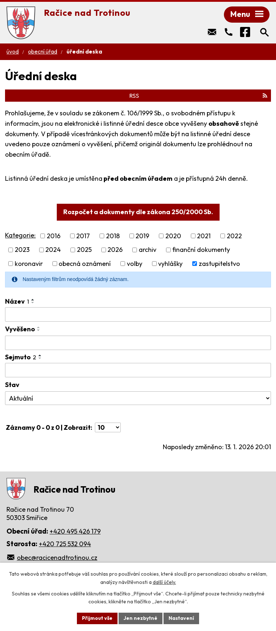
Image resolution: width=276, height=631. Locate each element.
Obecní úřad (42, 51)
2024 (53, 250)
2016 (53, 236)
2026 (115, 250)
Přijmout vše (97, 618)
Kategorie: (20, 235)
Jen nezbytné (140, 618)
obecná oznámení (85, 263)
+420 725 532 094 (65, 544)
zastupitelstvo (219, 263)
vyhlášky (170, 263)
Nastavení (181, 618)
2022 (234, 236)
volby (134, 263)
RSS (198, 95)
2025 (84, 250)
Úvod (12, 51)
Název (17, 301)
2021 (204, 236)
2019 (142, 236)
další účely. (164, 582)
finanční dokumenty (201, 250)
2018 (113, 236)
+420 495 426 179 (75, 531)
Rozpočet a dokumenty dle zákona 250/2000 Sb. (138, 212)
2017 (83, 236)
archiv (147, 250)
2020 (173, 236)
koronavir (29, 263)
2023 (22, 250)
